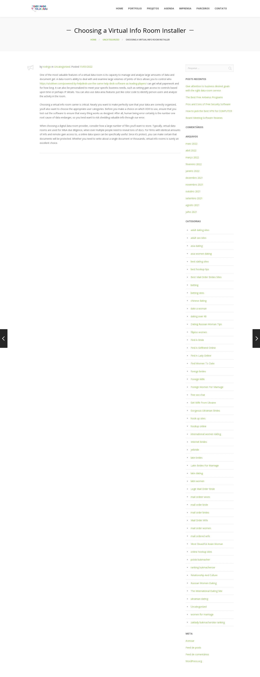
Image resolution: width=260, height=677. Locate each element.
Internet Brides (199, 441)
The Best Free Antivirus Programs (204, 97)
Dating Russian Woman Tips (206, 324)
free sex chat (198, 394)
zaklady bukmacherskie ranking (208, 622)
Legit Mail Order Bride (203, 489)
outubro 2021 (193, 191)
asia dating (197, 245)
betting (194, 285)
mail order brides (200, 512)
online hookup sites (201, 551)
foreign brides (198, 371)
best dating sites (200, 261)
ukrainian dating (199, 598)
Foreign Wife (198, 379)
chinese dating (199, 300)
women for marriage (202, 614)
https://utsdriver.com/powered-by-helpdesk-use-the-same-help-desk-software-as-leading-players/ (93, 83)
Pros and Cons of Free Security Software (208, 104)
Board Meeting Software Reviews (204, 117)
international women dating (206, 434)
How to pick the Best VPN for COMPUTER (209, 111)
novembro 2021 (194, 184)
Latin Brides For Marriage (205, 465)
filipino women (199, 332)
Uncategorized (111, 39)
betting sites (197, 293)
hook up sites (198, 418)
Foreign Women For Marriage (207, 387)
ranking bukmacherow (203, 567)
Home (93, 39)
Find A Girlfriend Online (203, 347)
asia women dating (201, 253)
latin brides (197, 457)
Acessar (190, 640)
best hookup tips (200, 269)
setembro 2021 (194, 198)
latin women (197, 481)
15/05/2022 (86, 66)
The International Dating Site (206, 591)
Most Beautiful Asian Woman (207, 544)
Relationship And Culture (204, 575)
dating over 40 (199, 316)
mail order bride (199, 504)
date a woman (199, 308)
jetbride (195, 449)
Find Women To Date (202, 363)
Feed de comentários (197, 654)
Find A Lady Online (201, 355)
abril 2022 (191, 150)
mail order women (201, 528)
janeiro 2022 (192, 171)
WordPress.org (194, 661)
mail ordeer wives (200, 496)
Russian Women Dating (204, 583)
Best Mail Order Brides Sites (206, 277)
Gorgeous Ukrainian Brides (205, 410)
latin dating (197, 473)
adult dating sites (200, 230)
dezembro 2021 (194, 177)
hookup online (198, 426)
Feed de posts (193, 647)
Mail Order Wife (199, 520)
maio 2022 (191, 143)
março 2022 (192, 157)
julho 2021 (191, 211)
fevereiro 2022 (194, 164)
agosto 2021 (193, 205)
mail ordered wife (200, 536)
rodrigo (47, 66)
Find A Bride (197, 340)
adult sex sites (198, 237)
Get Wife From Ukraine (203, 402)
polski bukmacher (200, 559)
